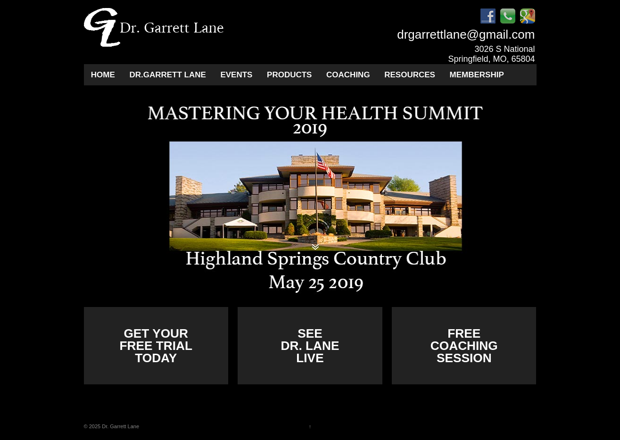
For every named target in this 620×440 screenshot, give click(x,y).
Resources (409, 74)
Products (289, 74)
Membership (477, 74)
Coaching (348, 74)
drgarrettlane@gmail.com (466, 34)
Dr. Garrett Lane (119, 426)
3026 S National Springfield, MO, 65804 (491, 54)
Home (103, 74)
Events (236, 74)
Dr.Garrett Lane (167, 74)
